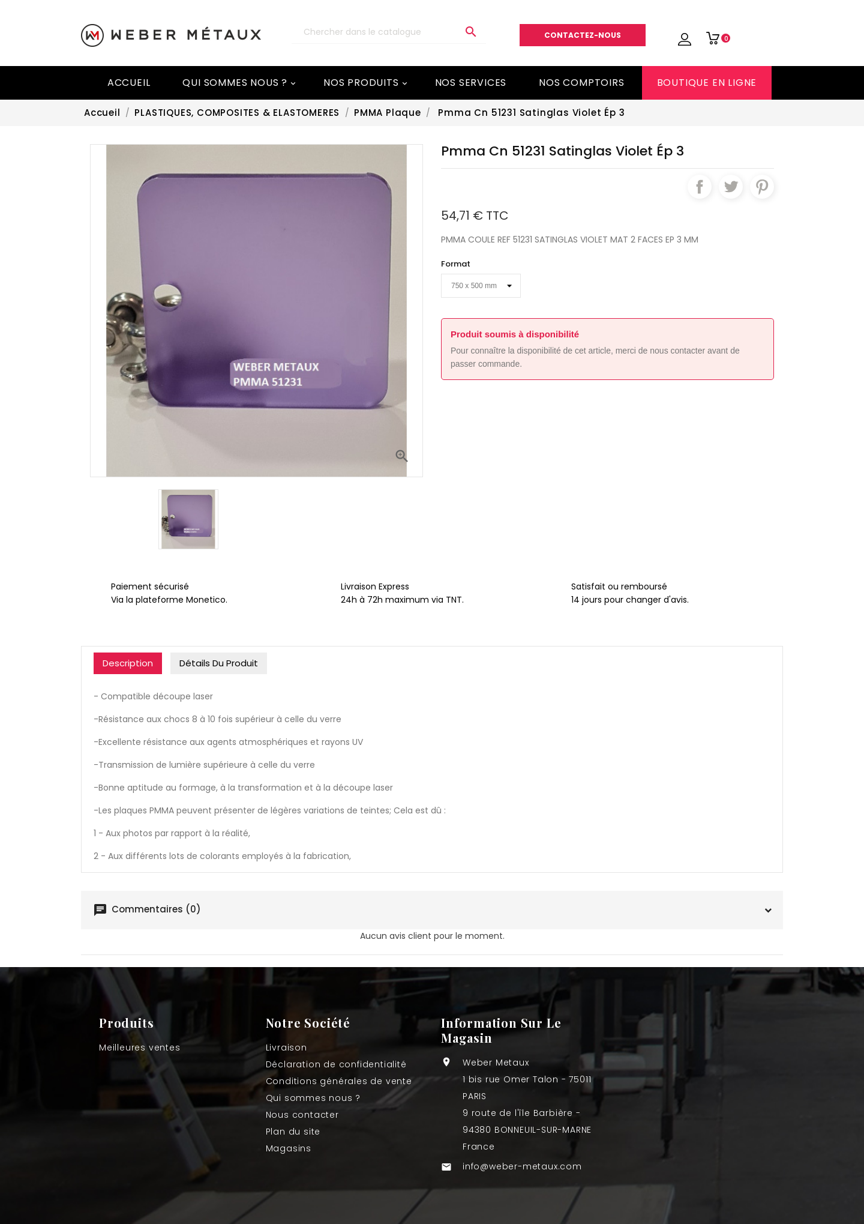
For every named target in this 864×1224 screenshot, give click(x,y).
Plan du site (293, 1132)
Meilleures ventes (140, 1048)
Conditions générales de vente (339, 1081)
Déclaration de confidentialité (336, 1064)
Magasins (288, 1148)
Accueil (129, 82)
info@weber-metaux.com (522, 1166)
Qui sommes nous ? (240, 82)
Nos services (471, 82)
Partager (700, 187)
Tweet (731, 187)
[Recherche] (389, 32)
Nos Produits (366, 82)
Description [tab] (128, 663)
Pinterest (762, 187)
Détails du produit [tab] (218, 663)
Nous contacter (302, 1115)
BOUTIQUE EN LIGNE (707, 82)
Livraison (286, 1048)
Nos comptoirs (581, 82)
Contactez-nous (582, 35)
